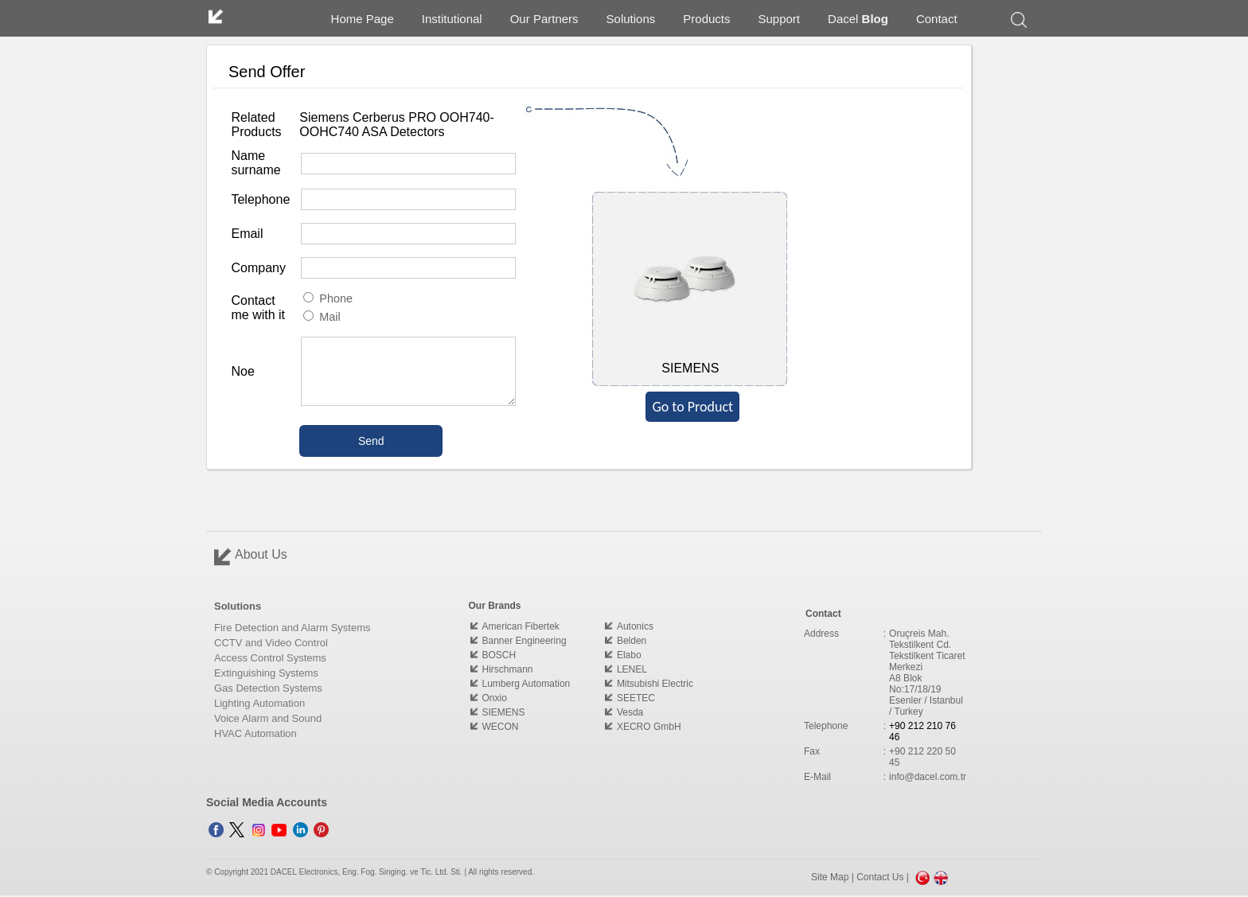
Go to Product (692, 406)
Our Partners (544, 18)
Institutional (452, 18)
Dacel (858, 18)
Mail (321, 316)
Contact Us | (883, 877)
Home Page (362, 18)
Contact (936, 18)
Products (706, 18)
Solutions (631, 18)
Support (780, 18)
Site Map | (833, 877)
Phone (328, 298)
